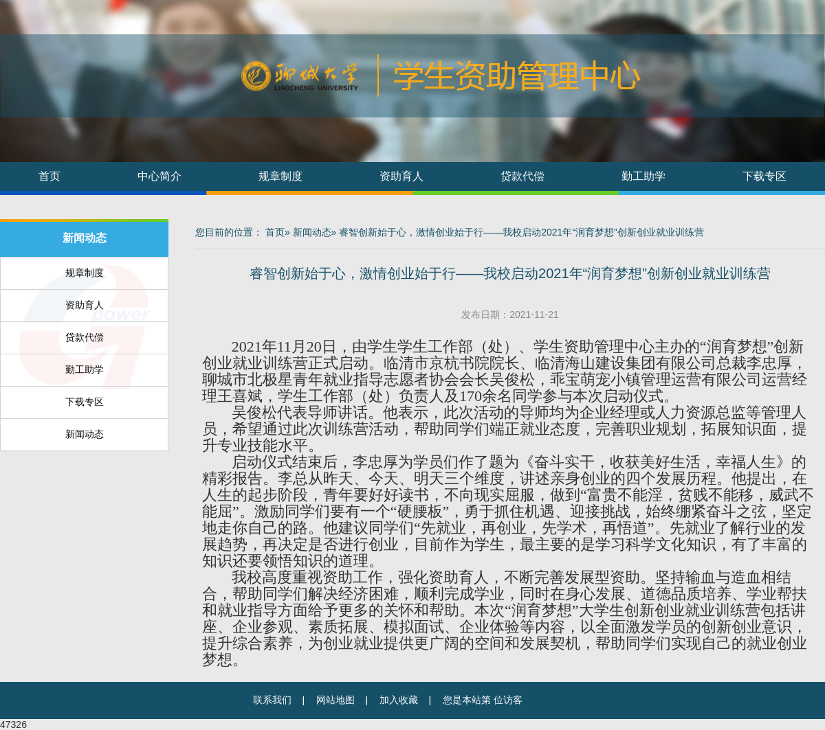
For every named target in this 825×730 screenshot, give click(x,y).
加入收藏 (399, 700)
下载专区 (764, 176)
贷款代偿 (522, 176)
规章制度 (280, 176)
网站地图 (335, 700)
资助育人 (402, 176)
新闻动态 (85, 238)
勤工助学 (644, 176)
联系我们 (272, 700)
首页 (49, 176)
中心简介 (160, 176)
